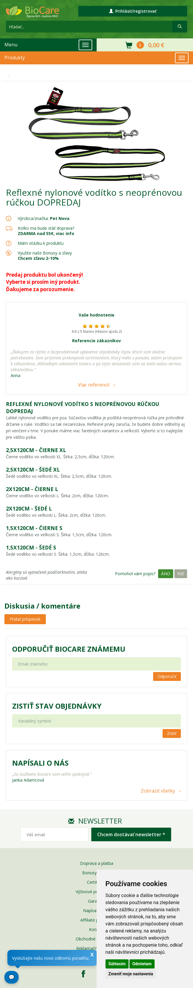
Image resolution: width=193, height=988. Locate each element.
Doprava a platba (96, 863)
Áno (165, 573)
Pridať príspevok (25, 619)
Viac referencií (93, 384)
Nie (180, 573)
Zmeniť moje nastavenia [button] (130, 973)
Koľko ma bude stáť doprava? (46, 228)
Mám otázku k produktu (41, 243)
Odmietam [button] (142, 963)
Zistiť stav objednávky (56, 706)
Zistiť (171, 733)
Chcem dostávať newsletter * (131, 834)
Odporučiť (167, 676)
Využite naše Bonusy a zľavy (45, 255)
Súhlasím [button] (117, 963)
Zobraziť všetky (158, 791)
